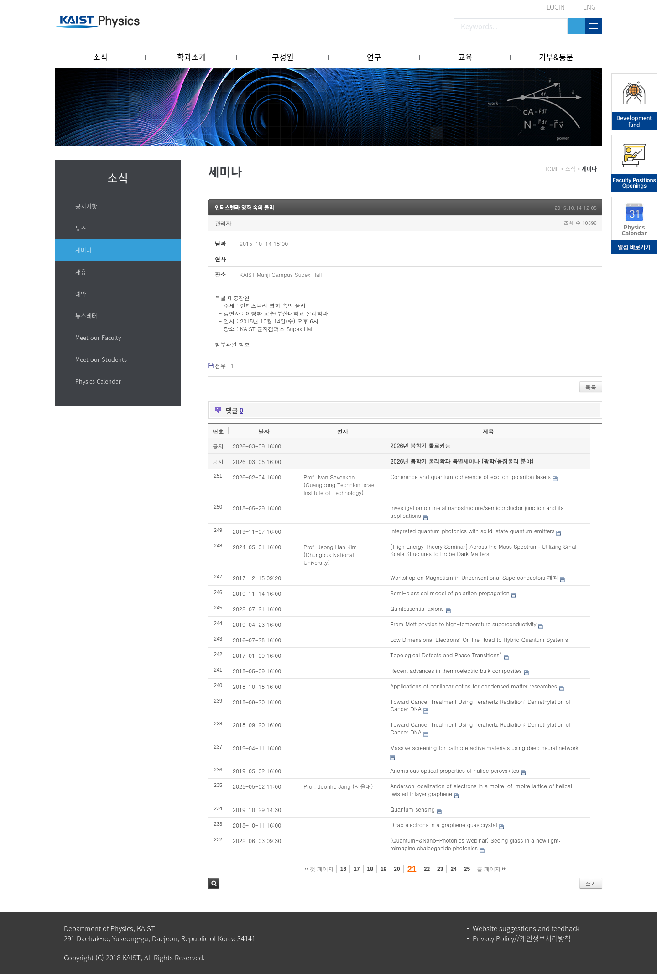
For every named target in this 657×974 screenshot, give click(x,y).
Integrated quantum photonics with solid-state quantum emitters (472, 531)
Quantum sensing (412, 809)
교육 (465, 57)
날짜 (263, 431)
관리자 (223, 223)
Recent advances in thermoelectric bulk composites (455, 670)
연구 (374, 57)
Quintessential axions (417, 608)
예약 (80, 293)
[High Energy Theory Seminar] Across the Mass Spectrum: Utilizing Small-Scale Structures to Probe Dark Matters (485, 550)
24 (453, 869)
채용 (80, 271)
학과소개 (191, 57)
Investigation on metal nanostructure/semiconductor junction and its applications (476, 511)
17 (357, 869)
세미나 (83, 249)
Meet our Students (101, 359)
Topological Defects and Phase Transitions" (446, 655)
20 (397, 869)
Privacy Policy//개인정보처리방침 (522, 938)
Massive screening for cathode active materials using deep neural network (484, 747)
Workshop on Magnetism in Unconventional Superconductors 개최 (474, 577)
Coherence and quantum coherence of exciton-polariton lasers (470, 476)
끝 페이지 (491, 869)
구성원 (283, 57)
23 (440, 869)
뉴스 (80, 228)
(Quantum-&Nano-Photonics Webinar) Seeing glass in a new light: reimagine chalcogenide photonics (475, 844)
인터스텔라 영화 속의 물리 (244, 207)
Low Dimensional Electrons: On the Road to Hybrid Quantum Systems (479, 639)
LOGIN (556, 6)
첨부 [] (225, 366)
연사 (342, 431)
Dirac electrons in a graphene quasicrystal (443, 824)
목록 (590, 387)
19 (383, 869)
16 (343, 869)
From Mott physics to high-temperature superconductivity (463, 624)
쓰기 (590, 883)
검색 (213, 883)
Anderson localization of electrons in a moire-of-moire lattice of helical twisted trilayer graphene (481, 789)
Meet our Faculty (98, 337)
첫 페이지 (319, 869)
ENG (589, 6)
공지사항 (86, 206)
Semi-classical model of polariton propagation (449, 593)
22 (427, 869)
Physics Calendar (98, 381)
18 (370, 869)
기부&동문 (556, 57)
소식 (100, 57)
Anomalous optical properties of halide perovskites (454, 770)
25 (467, 869)
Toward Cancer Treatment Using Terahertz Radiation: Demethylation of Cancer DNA (480, 705)
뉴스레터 (86, 315)
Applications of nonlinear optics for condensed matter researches (473, 686)
